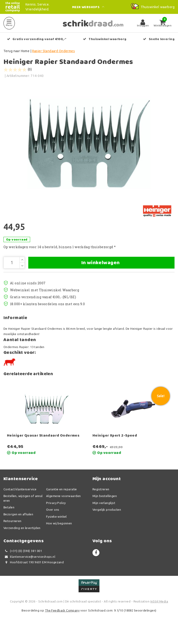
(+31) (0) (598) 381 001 (22, 557)
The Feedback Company (62, 616)
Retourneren (12, 527)
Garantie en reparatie (61, 495)
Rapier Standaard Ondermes (53, 51)
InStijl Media (159, 607)
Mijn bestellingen (104, 502)
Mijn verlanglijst (103, 508)
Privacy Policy (56, 508)
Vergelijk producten (106, 515)
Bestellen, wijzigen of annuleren (23, 504)
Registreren (100, 495)
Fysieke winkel (56, 522)
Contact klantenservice (19, 495)
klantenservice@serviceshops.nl (29, 562)
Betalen (8, 513)
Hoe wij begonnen (59, 529)
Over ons (52, 515)
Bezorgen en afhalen (18, 520)
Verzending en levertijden (22, 534)
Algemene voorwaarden (63, 502)
